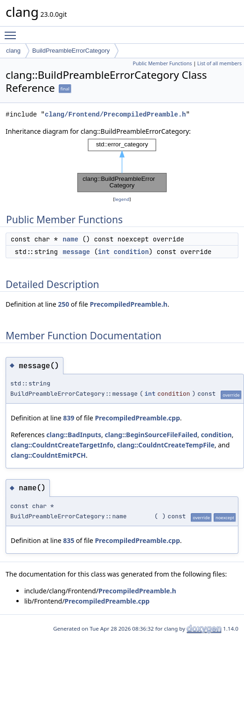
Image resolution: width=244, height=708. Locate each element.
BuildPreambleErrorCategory (71, 50)
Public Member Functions (162, 63)
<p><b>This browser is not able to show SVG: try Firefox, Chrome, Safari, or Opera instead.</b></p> (122, 165)
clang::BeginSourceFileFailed (151, 434)
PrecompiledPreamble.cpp (137, 417)
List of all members (219, 63)
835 (68, 540)
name (70, 239)
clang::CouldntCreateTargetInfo (62, 444)
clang (13, 50)
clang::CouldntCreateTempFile (166, 444)
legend (122, 199)
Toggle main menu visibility (13, 31)
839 (68, 417)
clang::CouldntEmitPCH (48, 455)
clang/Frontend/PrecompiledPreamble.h (115, 114)
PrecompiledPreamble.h (128, 304)
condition (131, 251)
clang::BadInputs (73, 434)
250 (63, 304)
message (76, 251)
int (104, 251)
